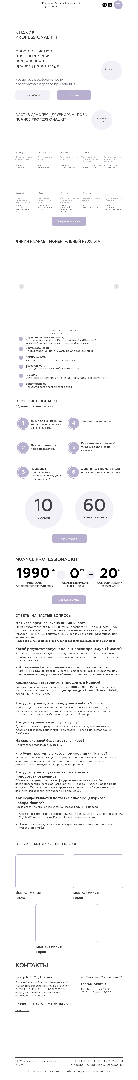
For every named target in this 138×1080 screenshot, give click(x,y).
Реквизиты (22, 1010)
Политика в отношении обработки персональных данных (69, 1071)
